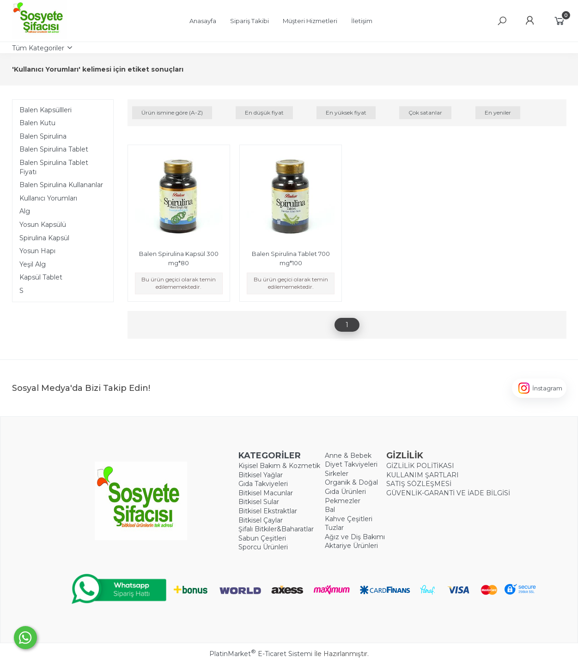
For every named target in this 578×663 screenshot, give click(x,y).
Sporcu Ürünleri (263, 547)
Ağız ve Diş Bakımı (355, 537)
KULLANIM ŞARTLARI (422, 475)
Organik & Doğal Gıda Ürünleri (351, 487)
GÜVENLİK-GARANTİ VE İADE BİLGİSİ (448, 493)
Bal (330, 509)
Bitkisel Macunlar (265, 493)
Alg (24, 211)
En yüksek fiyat (346, 112)
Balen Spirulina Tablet (53, 149)
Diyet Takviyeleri (351, 464)
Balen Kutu (37, 123)
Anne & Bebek (348, 455)
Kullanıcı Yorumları (48, 198)
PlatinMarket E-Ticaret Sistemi (260, 654)
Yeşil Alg (32, 264)
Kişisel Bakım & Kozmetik (279, 466)
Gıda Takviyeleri (263, 484)
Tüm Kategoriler (38, 48)
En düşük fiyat (264, 112)
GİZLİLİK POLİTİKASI (420, 466)
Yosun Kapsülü (42, 224)
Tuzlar (334, 527)
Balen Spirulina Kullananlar (61, 185)
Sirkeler (336, 473)
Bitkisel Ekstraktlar (267, 511)
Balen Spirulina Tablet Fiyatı (53, 167)
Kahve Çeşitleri (348, 519)
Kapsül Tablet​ (40, 277)
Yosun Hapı (37, 251)
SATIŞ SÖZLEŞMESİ (418, 484)
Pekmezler (342, 501)
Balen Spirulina (43, 136)
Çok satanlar (425, 112)
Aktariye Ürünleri (351, 545)
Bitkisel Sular (258, 502)
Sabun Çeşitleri (262, 538)
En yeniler (498, 112)
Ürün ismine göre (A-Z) (172, 112)
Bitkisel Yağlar (260, 475)
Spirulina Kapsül (44, 238)
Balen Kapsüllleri (45, 110)
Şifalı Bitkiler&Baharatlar (276, 529)
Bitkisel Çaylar (260, 520)
